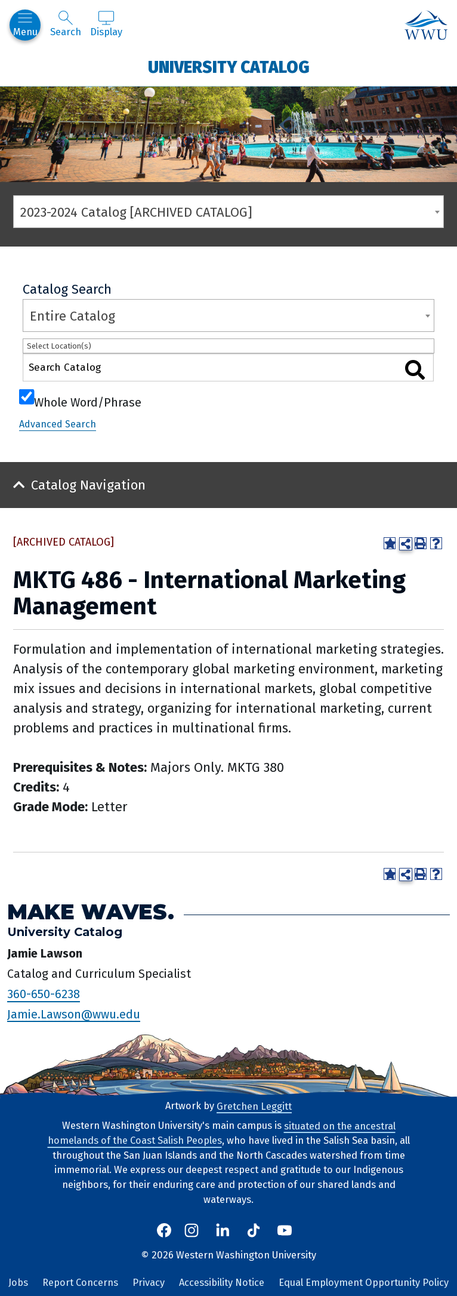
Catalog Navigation (88, 485)
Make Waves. (90, 911)
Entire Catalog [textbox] (72, 316)
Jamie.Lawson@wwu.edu (73, 1013)
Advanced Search (57, 424)
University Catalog (229, 66)
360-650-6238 (43, 994)
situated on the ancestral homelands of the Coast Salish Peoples (222, 1133)
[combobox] (228, 211)
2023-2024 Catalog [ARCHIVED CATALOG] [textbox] (136, 212)
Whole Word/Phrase (87, 401)
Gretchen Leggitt (254, 1106)
